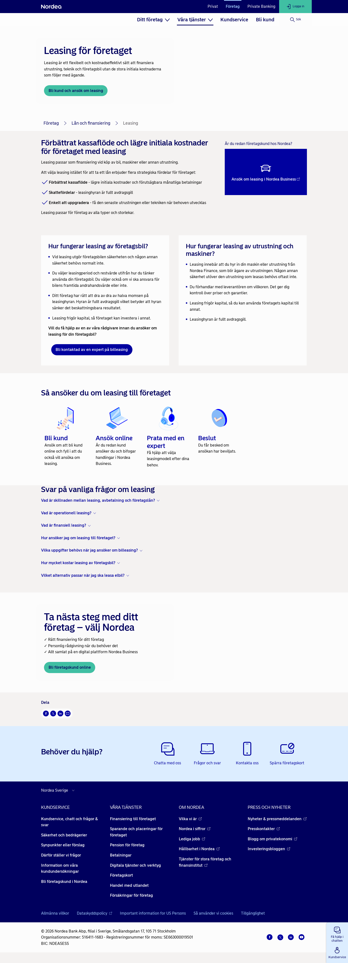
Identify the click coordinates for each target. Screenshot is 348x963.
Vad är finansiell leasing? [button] (63, 525)
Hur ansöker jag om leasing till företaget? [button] (78, 538)
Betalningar (120, 855)
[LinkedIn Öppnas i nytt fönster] (60, 713)
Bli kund (265, 20)
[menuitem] (153, 19)
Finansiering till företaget (133, 819)
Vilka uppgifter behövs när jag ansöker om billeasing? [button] (89, 550)
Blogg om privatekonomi (272, 839)
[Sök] (295, 19)
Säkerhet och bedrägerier (64, 835)
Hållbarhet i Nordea (199, 849)
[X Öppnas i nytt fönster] (53, 713)
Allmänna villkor (55, 913)
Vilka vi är (190, 819)
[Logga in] (295, 6)
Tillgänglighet (253, 913)
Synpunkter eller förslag (63, 845)
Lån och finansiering (91, 123)
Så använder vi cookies (213, 913)
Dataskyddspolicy (94, 913)
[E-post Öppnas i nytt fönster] (68, 713)
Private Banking (261, 6)
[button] (337, 933)
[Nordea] (51, 6)
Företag (233, 6)
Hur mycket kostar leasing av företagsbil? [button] (78, 563)
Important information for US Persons (153, 913)
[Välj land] (59, 790)
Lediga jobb (192, 839)
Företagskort (121, 875)
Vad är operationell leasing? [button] (66, 513)
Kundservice (234, 20)
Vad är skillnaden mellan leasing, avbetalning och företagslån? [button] (98, 500)
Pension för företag (127, 845)
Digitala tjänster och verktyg (135, 865)
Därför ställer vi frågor (61, 855)
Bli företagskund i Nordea (64, 881)
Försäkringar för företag (131, 895)
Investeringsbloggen (269, 849)
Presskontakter (264, 829)
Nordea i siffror (194, 829)
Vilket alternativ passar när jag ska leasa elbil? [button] (82, 575)
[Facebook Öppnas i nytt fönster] (46, 713)
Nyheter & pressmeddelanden (277, 819)
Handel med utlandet (129, 885)
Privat (213, 6)
